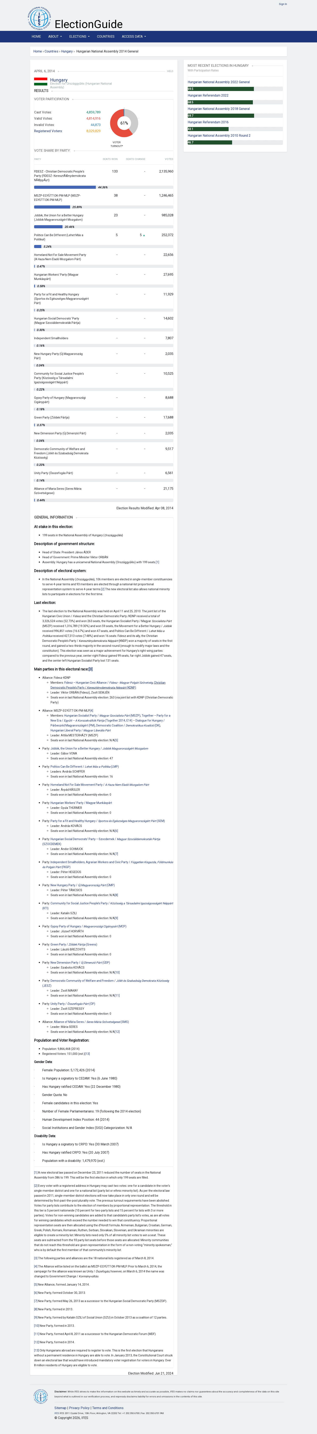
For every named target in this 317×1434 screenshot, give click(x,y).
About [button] (53, 36)
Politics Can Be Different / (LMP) (85, 766)
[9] (116, 918)
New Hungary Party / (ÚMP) (83, 885)
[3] (35, 1258)
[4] (91, 710)
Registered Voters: (48, 131)
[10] (117, 972)
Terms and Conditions (108, 1408)
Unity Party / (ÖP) (73, 1003)
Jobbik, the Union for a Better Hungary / (99, 748)
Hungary (67, 51)
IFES (56, 1413)
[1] (157, 562)
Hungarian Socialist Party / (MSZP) (102, 715)
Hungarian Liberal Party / (81, 730)
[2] (102, 589)
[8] (116, 895)
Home (36, 36)
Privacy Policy (79, 1408)
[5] (116, 740)
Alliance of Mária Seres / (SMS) (91, 1022)
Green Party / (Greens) (74, 944)
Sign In (283, 4)
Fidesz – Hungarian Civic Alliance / (108, 682)
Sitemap (60, 1408)
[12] (117, 1031)
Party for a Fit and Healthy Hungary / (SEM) (108, 821)
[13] (87, 1053)
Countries (106, 36)
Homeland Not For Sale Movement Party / (100, 784)
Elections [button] (78, 36)
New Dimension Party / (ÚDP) (80, 962)
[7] (116, 854)
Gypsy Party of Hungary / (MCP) (88, 926)
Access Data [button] (132, 36)
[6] (116, 830)
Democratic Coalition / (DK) (128, 725)
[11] (117, 995)
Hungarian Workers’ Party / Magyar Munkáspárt (81, 802)
